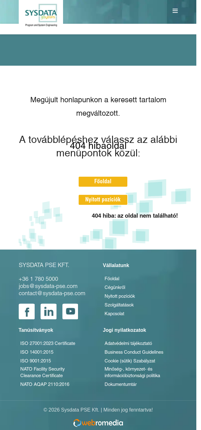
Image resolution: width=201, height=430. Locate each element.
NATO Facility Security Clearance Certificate (46, 378)
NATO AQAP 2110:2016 (47, 390)
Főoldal (107, 181)
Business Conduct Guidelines (139, 355)
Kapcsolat (116, 316)
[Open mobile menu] (176, 11)
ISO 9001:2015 (37, 365)
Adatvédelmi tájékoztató (132, 346)
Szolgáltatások (122, 306)
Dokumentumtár (123, 390)
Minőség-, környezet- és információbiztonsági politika (137, 378)
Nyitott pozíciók (107, 199)
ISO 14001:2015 (39, 355)
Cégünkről (116, 288)
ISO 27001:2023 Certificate (52, 346)
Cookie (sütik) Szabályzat (135, 365)
